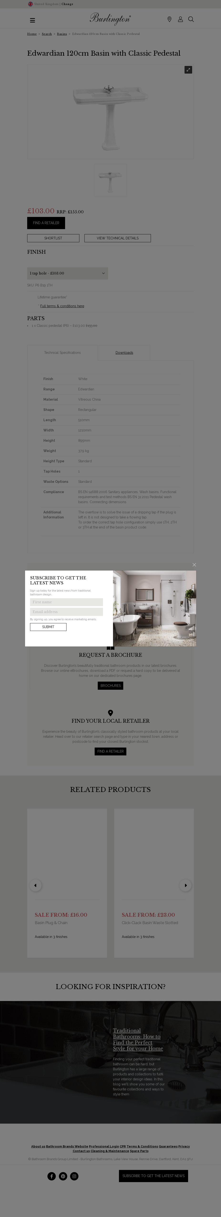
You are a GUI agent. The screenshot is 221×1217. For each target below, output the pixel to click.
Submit (48, 627)
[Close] (194, 564)
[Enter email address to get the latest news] (66, 612)
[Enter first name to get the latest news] (66, 602)
